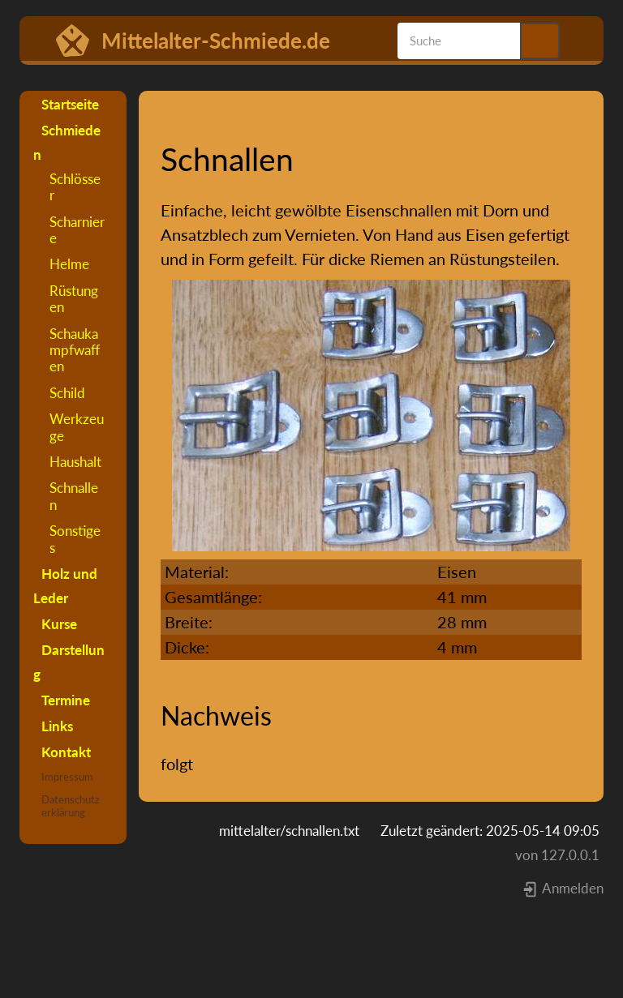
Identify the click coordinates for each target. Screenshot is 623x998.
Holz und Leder (65, 585)
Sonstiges (75, 538)
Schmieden (67, 142)
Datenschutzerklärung (70, 806)
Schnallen (73, 495)
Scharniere (77, 229)
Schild (67, 392)
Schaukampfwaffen (74, 350)
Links (57, 726)
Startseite (70, 104)
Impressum (67, 776)
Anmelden (563, 888)
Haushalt (75, 461)
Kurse (59, 623)
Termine (65, 700)
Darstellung (69, 662)
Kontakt (66, 751)
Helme (69, 263)
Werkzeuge (76, 426)
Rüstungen (73, 298)
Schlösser (75, 186)
